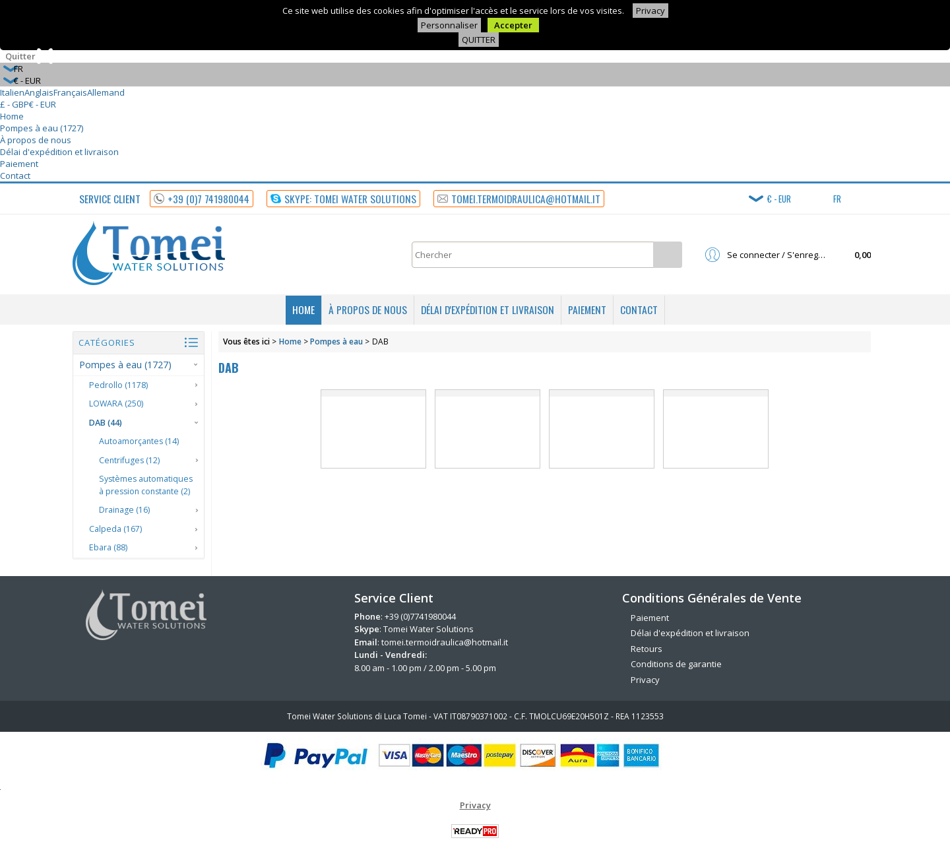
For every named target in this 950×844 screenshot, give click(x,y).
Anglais (38, 92)
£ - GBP (14, 104)
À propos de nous (35, 140)
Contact (15, 175)
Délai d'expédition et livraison (59, 152)
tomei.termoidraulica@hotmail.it (444, 642)
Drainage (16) (124, 509)
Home (12, 116)
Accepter (513, 25)
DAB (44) (105, 422)
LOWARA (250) (116, 403)
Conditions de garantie (676, 664)
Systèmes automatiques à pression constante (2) (146, 485)
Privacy (650, 10)
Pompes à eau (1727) (41, 128)
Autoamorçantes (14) (139, 441)
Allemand (106, 92)
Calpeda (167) (115, 529)
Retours (646, 649)
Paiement (19, 164)
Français (70, 92)
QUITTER (478, 40)
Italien (12, 92)
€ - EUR (42, 104)
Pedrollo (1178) (118, 385)
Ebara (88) (108, 547)
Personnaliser (449, 25)
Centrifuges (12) (129, 460)
